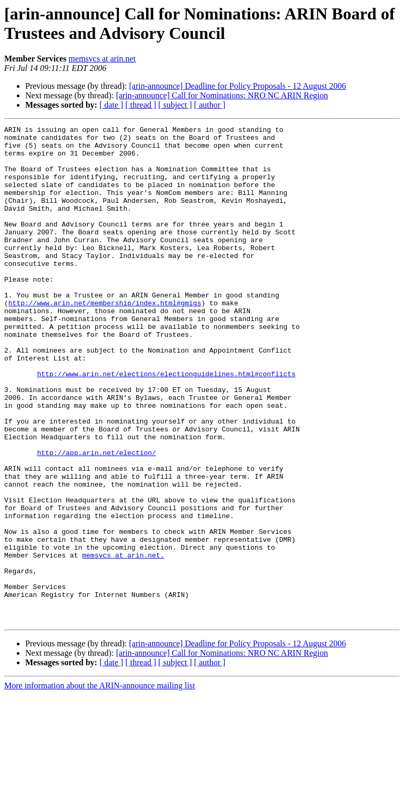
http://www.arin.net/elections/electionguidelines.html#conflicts (166, 424)
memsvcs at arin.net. (123, 641)
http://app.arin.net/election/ (96, 518)
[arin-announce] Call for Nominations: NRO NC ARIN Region (222, 95)
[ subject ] (175, 104)
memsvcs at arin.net (102, 58)
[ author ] (210, 104)
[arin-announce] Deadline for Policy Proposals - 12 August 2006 (237, 85)
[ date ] (111, 104)
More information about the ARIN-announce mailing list (99, 784)
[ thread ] (140, 104)
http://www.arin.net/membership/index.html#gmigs (104, 339)
